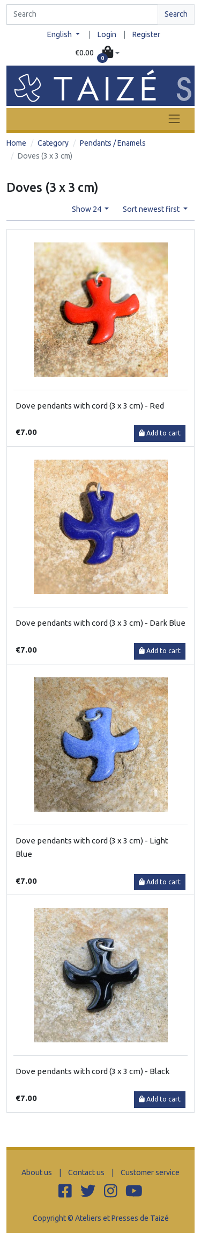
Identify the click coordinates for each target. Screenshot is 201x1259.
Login (107, 34)
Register (146, 34)
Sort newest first (152, 209)
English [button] (60, 34)
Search (176, 14)
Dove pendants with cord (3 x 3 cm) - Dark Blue (100, 622)
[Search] (82, 14)
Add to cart (160, 433)
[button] (97, 53)
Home (16, 143)
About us (36, 1172)
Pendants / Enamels (113, 143)
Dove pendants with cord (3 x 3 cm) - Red (90, 405)
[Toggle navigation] (174, 119)
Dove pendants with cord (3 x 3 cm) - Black (92, 1071)
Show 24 (87, 209)
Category (53, 143)
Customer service (150, 1172)
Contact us (86, 1172)
